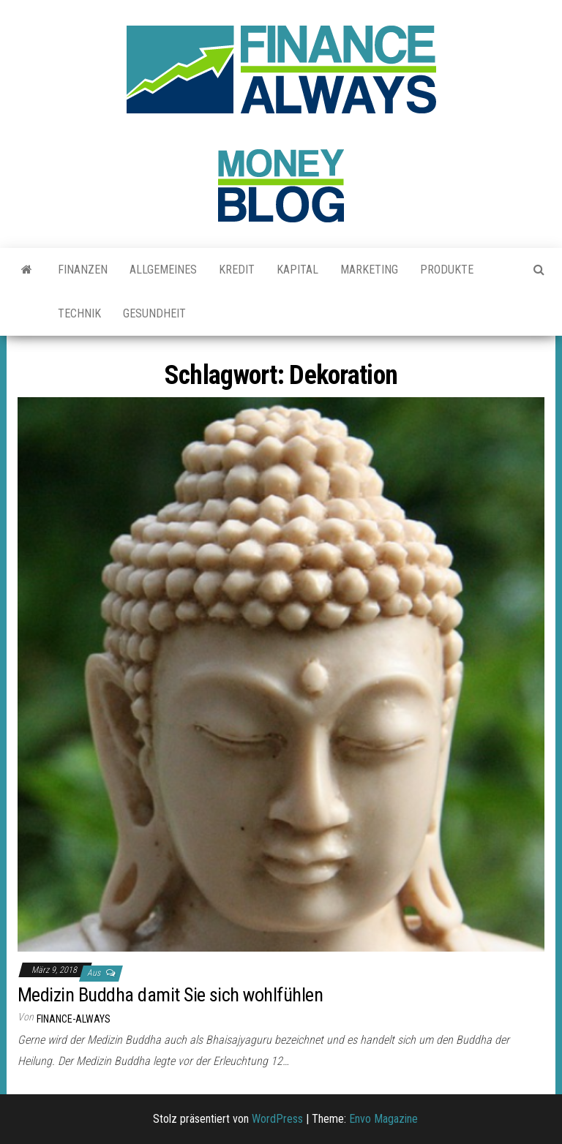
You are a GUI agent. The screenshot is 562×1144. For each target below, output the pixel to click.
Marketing (369, 269)
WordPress (277, 1119)
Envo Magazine (383, 1119)
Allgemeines (163, 269)
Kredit (237, 269)
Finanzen (83, 269)
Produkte (446, 269)
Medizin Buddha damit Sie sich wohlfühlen (172, 995)
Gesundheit (154, 313)
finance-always (73, 1019)
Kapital (297, 269)
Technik (79, 313)
